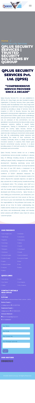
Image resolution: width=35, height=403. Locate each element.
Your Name (16, 327)
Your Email (16, 332)
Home (5, 40)
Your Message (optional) (16, 344)
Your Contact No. (16, 337)
